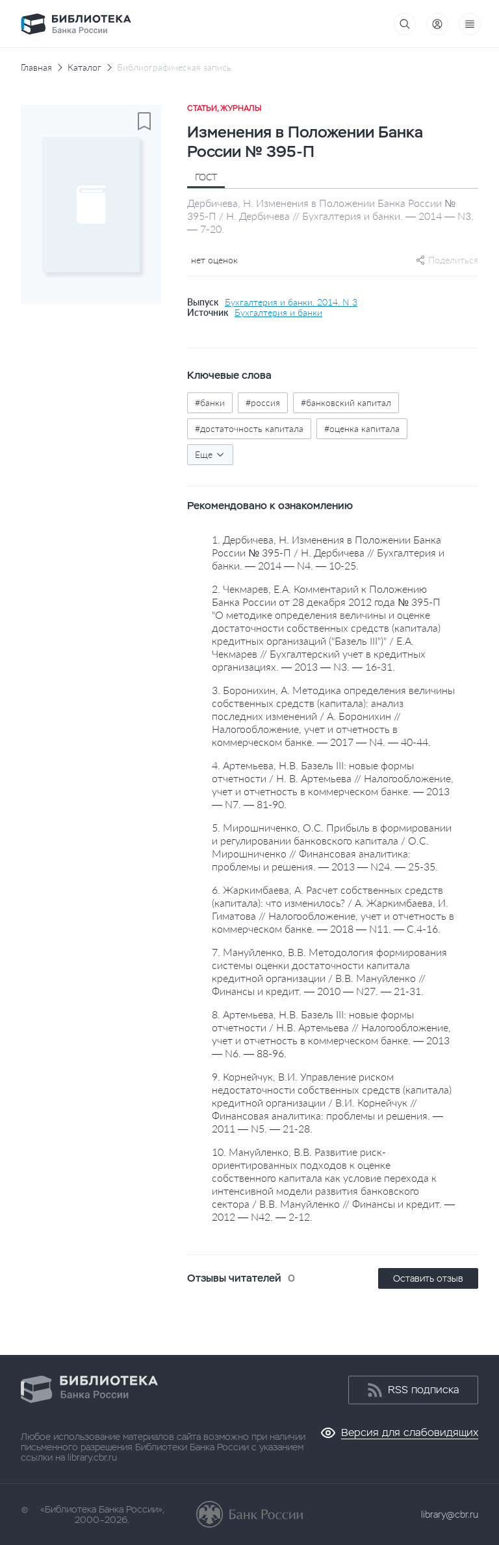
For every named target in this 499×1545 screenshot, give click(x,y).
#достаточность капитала (249, 428)
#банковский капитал (346, 402)
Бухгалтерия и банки (278, 312)
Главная (36, 67)
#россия (263, 402)
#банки (210, 402)
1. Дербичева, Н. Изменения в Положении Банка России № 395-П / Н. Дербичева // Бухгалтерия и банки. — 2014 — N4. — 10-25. (328, 552)
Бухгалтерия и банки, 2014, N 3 (291, 302)
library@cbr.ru (449, 1514)
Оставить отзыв (428, 1278)
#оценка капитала (362, 428)
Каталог (84, 67)
